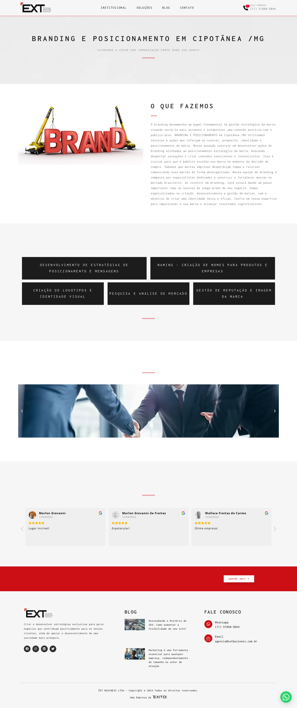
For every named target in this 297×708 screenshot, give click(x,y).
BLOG (166, 7)
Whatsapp (222, 622)
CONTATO (187, 7)
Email (219, 636)
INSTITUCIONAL (114, 7)
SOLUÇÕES (144, 7)
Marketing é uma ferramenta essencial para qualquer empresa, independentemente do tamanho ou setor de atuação (168, 658)
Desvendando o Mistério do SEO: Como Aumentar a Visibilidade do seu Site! (168, 624)
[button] (22, 411)
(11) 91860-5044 (263, 8)
